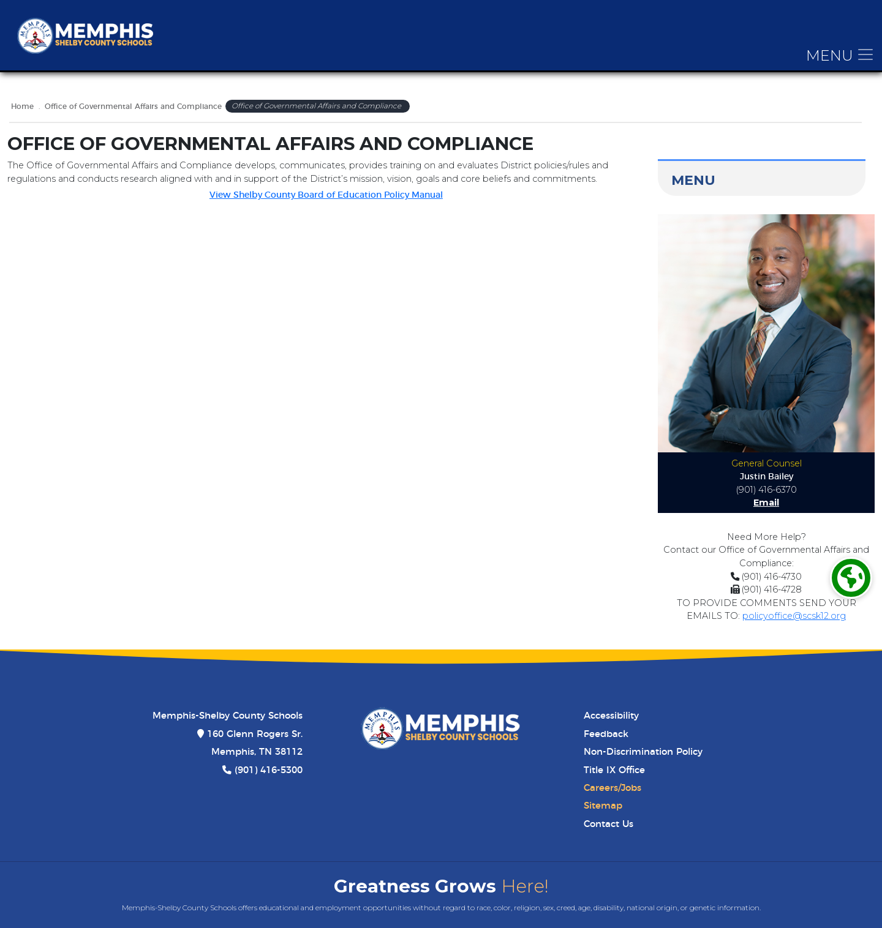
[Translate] (851, 578)
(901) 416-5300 (269, 770)
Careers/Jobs (612, 788)
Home (22, 106)
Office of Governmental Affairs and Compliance (133, 106)
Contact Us (608, 824)
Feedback (606, 734)
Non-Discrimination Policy (643, 752)
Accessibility (611, 715)
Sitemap (603, 805)
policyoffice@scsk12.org (794, 615)
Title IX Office (614, 770)
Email (766, 502)
